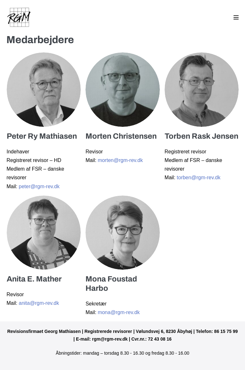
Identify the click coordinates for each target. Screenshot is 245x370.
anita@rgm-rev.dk (39, 303)
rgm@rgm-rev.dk (110, 339)
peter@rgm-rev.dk (39, 186)
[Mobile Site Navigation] (236, 17)
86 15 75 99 (226, 331)
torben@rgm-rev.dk (198, 177)
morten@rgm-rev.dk (120, 160)
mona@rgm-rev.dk (119, 312)
